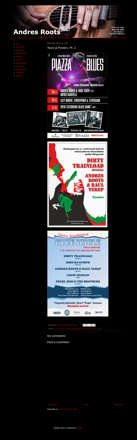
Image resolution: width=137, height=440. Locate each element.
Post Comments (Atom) (68, 409)
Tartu (100, 329)
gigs (73, 329)
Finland (67, 329)
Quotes (19, 60)
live (84, 329)
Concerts (20, 50)
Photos (19, 57)
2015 (56, 329)
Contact (19, 76)
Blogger (80, 428)
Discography (21, 63)
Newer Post (52, 405)
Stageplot (20, 72)
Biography (20, 47)
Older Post (118, 405)
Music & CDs (21, 53)
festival (61, 329)
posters (94, 329)
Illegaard (78, 329)
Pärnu (88, 329)
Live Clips (20, 66)
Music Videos (21, 69)
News (18, 44)
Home (85, 405)
